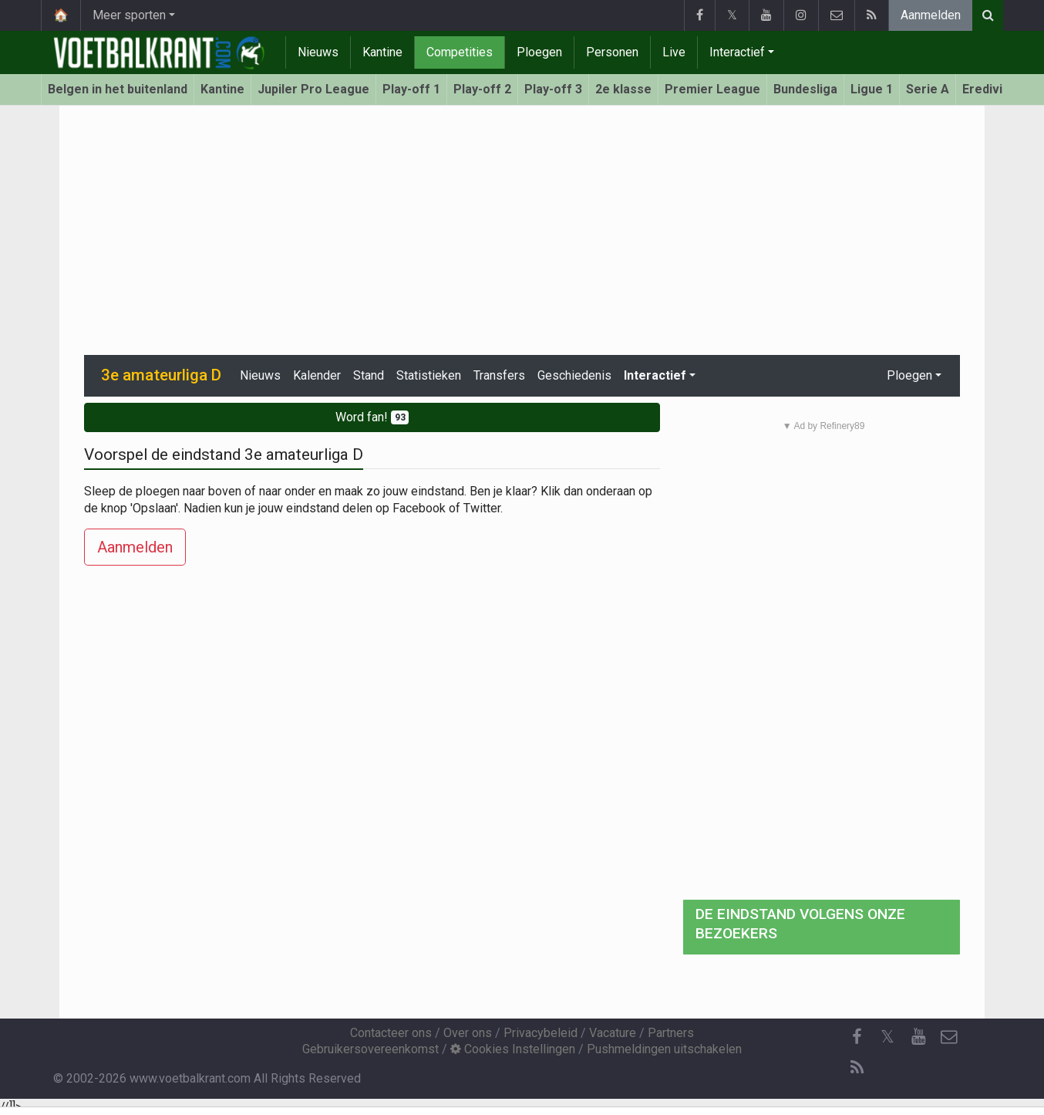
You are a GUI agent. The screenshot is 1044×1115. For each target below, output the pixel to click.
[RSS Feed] (856, 1067)
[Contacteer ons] (949, 1037)
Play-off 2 (482, 89)
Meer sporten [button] (129, 15)
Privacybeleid (540, 1032)
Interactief (737, 52)
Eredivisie (991, 89)
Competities (459, 52)
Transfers (499, 375)
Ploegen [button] (909, 375)
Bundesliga (805, 89)
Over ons (467, 1032)
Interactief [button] (655, 375)
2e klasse (623, 89)
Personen (612, 52)
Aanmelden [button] (135, 547)
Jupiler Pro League (313, 89)
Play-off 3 (553, 89)
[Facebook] (856, 1037)
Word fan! (372, 417)
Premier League (712, 89)
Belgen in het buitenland (117, 89)
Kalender (317, 375)
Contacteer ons (391, 1032)
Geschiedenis (574, 375)
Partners (671, 1032)
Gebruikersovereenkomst (370, 1049)
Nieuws (318, 52)
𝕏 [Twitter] (887, 1036)
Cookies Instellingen (512, 1049)
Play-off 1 (411, 89)
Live (673, 52)
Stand (368, 375)
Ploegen (539, 52)
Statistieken (428, 375)
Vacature (612, 1032)
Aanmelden (931, 15)
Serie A (927, 89)
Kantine (382, 52)
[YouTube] (918, 1037)
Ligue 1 (871, 89)
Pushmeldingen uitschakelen (664, 1049)
